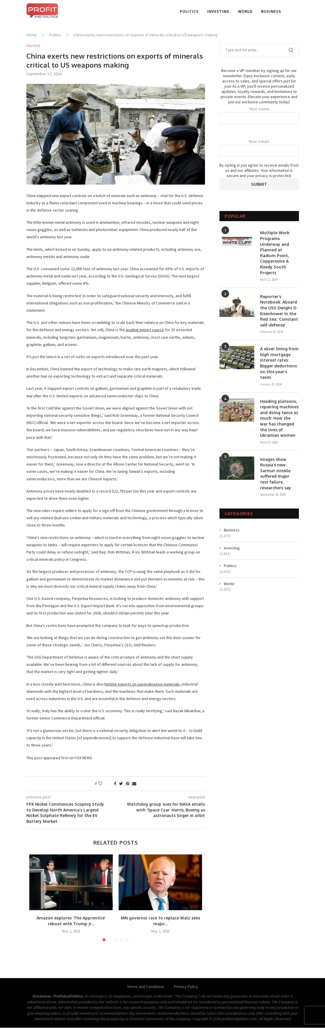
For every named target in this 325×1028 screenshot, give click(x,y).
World (245, 11)
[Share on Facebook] (115, 784)
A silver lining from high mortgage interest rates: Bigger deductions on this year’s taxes (279, 363)
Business (271, 11)
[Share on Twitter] (121, 784)
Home (31, 35)
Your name (259, 115)
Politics (189, 11)
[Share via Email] (134, 784)
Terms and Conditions (145, 986)
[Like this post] (104, 784)
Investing (218, 11)
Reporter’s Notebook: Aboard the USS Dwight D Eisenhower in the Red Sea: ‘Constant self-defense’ (279, 310)
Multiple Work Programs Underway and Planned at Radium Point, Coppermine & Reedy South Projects (274, 252)
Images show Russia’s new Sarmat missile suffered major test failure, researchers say (275, 473)
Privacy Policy (186, 986)
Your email (259, 148)
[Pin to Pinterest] (127, 784)
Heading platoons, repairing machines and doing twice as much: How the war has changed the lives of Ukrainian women (279, 418)
